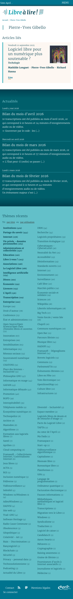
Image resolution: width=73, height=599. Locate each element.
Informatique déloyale (17, 389)
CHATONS (10, 364)
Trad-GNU (10, 514)
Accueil (5, 20)
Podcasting (10, 568)
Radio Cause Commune (17, 523)
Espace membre (47, 411)
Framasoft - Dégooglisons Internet (51, 352)
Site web (9, 510)
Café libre (44, 283)
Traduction (44, 526)
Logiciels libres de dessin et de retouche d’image (51, 417)
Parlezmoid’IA (47, 366)
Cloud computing (14, 449)
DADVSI (9, 506)
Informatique (12, 349)
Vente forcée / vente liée (50, 318)
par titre (11, 222)
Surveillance (46, 279)
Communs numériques (51, 328)
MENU (65, 2)
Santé (7, 440)
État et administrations (17, 319)
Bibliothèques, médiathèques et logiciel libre (50, 501)
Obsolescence (12, 528)
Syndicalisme (45, 521)
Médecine (44, 573)
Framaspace (45, 440)
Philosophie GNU (14, 376)
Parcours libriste (48, 337)
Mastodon (10, 425)
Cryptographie (46, 548)
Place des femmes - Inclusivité (13, 370)
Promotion (11, 393)
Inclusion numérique (16, 476)
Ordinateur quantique (50, 485)
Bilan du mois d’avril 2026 (23, 114)
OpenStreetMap (47, 384)
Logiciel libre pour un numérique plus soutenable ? (25, 54)
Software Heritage (14, 519)
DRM (42, 228)
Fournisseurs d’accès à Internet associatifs (49, 563)
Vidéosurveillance (14, 485)
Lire (10, 77)
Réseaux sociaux (14, 353)
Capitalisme (45, 456)
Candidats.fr (45, 535)
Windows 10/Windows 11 (16, 496)
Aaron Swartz (46, 539)
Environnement (47, 274)
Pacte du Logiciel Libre (51, 423)
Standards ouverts (49, 266)
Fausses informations (50, 494)
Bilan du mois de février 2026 (25, 176)
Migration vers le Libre (51, 512)
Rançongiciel (11, 546)
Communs (44, 362)
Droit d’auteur (13, 310)
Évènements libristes (50, 371)
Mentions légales (40, 587)
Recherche (45, 232)
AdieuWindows (12, 501)
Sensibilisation (13, 344)
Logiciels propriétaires (51, 236)
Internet (43, 270)
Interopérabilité (13, 402)
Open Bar (44, 333)
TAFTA (42, 427)
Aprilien (9, 445)
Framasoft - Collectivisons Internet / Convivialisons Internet (17, 457)
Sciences (43, 299)
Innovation (11, 335)
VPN (41, 474)
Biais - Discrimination (16, 541)
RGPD (8, 398)
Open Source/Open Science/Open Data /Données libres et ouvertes (17, 328)
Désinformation (47, 261)
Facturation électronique (51, 490)
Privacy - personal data (17, 559)
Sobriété (9, 490)
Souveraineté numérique (16, 359)
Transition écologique (51, 241)
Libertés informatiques (51, 308)
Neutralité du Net (48, 252)
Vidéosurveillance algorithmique (46, 451)
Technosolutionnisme (16, 563)
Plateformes (45, 470)
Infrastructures (47, 393)
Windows (43, 517)
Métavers (43, 544)
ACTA (7, 467)
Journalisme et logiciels (51, 568)
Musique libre (46, 342)
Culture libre (46, 388)
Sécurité (9, 555)
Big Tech (44, 312)
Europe (9, 306)
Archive (9, 420)
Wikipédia (44, 304)
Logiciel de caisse (48, 530)
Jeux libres (10, 463)
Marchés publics (48, 288)
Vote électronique (48, 380)
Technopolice (12, 416)
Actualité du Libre (14, 572)
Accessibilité (46, 257)
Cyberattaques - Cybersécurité (46, 247)
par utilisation (27, 222)
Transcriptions (46, 508)
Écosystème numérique (17, 411)
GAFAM (9, 385)
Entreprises (11, 340)
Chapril (43, 324)
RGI (6, 472)
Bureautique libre (48, 465)
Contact (10, 587)
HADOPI (43, 346)
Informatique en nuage (17, 380)
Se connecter (10, 592)
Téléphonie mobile (14, 407)
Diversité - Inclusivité (50, 407)
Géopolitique (11, 532)
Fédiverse (10, 481)
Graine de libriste (48, 557)
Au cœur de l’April (48, 431)
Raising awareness (48, 552)
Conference (11, 315)
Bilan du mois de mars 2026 (24, 145)
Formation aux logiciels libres (15, 435)
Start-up (43, 445)
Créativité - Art (13, 537)
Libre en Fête (46, 375)
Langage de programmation (47, 480)
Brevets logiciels (48, 357)
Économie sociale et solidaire (47, 293)
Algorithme (10, 429)
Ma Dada (43, 436)
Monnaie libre (46, 461)
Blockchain (10, 550)
